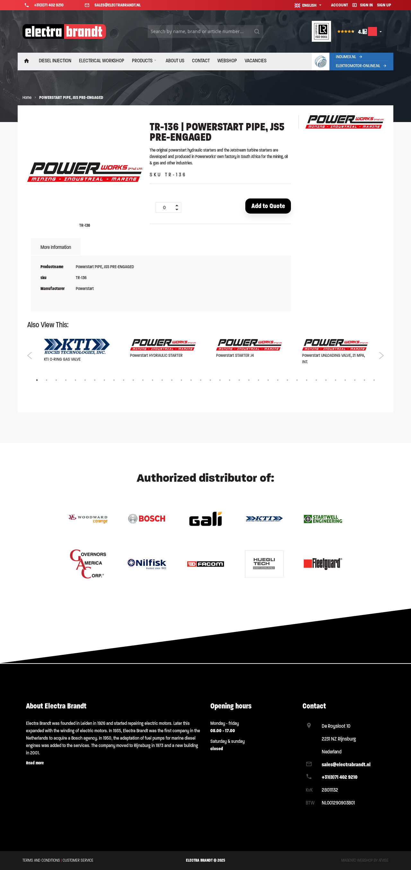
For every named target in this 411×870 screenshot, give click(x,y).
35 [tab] (364, 381)
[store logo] (64, 31)
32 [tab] (335, 381)
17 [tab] (191, 381)
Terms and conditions (41, 860)
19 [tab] (210, 381)
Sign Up (384, 5)
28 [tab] (297, 381)
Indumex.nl (349, 56)
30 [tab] (316, 381)
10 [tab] (123, 381)
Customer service (78, 860)
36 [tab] (374, 381)
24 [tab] (258, 381)
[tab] (56, 248)
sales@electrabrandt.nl (346, 764)
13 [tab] (152, 381)
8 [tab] (104, 381)
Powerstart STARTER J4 (235, 356)
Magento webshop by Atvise (365, 860)
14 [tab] (162, 381)
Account (339, 5)
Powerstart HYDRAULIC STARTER (156, 356)
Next (381, 356)
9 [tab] (114, 381)
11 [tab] (133, 381)
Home (26, 97)
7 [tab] (95, 381)
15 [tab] (172, 381)
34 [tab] (355, 381)
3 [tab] (56, 381)
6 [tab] (85, 381)
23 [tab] (249, 381)
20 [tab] (220, 381)
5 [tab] (75, 381)
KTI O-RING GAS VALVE (62, 360)
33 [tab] (345, 381)
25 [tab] (268, 381)
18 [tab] (200, 381)
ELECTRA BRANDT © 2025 (205, 860)
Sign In (366, 5)
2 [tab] (46, 381)
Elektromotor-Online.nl (361, 65)
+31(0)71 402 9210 (339, 777)
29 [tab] (306, 381)
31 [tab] (326, 381)
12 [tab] (143, 381)
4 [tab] (66, 381)
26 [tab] (278, 381)
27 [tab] (287, 381)
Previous (29, 356)
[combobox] (205, 31)
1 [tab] (37, 381)
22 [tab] (239, 381)
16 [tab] (181, 381)
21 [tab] (229, 381)
